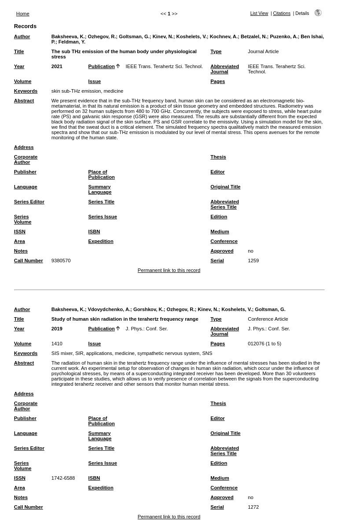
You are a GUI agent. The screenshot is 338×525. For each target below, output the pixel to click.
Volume (23, 81)
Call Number (28, 260)
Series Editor (29, 201)
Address (24, 147)
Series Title (101, 201)
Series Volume (23, 219)
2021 (56, 66)
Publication (101, 66)
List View (259, 13)
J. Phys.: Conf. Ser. (147, 328)
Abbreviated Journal (224, 69)
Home (22, 13)
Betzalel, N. (254, 36)
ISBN (94, 231)
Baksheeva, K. (68, 36)
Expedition (101, 241)
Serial (217, 260)
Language (25, 186)
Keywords (25, 91)
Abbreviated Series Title (224, 204)
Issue (94, 81)
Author (22, 36)
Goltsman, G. (134, 36)
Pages (217, 81)
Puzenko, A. (284, 36)
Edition (218, 216)
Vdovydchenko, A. (109, 309)
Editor (217, 171)
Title (19, 51)
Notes (21, 250)
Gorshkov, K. (148, 309)
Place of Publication (101, 174)
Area (19, 241)
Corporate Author (25, 159)
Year (19, 66)
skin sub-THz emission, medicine (87, 91)
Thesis (218, 156)
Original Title (225, 186)
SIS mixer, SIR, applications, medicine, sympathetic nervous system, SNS (132, 353)
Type (215, 51)
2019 (56, 328)
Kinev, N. (163, 36)
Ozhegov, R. (102, 36)
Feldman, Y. (72, 41)
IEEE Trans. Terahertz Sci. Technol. (164, 66)
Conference (224, 241)
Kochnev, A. (224, 36)
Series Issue (102, 216)
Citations (281, 13)
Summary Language (100, 189)
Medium (219, 231)
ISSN (20, 231)
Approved (221, 250)
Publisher (25, 171)
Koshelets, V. (191, 36)
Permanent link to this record (169, 270)
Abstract (24, 100)
